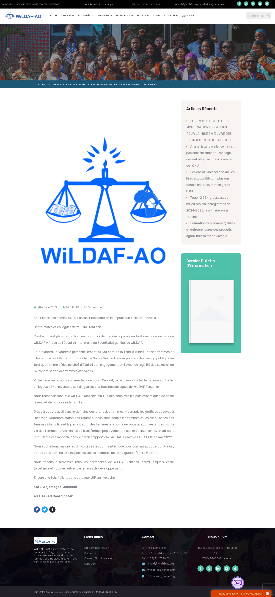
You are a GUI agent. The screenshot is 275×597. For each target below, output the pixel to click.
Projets (143, 15)
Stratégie (105, 15)
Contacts (159, 15)
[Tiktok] (235, 568)
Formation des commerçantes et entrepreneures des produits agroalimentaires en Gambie (210, 229)
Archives (173, 15)
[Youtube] (260, 3)
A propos (68, 15)
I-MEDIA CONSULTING (106, 591)
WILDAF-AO (72, 307)
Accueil (53, 15)
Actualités (86, 15)
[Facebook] (239, 3)
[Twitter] (246, 3)
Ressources (125, 15)
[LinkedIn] (253, 3)
